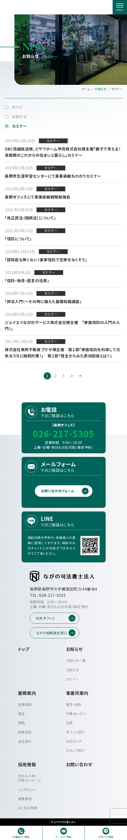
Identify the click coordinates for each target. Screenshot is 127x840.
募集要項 (25, 798)
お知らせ (19, 116)
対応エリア (74, 741)
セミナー (19, 126)
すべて (17, 107)
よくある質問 (27, 807)
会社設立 (25, 741)
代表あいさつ (76, 713)
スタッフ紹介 (75, 750)
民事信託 (25, 732)
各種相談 (25, 704)
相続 (21, 722)
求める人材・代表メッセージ (29, 778)
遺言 (21, 713)
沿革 (69, 722)
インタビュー (27, 789)
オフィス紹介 (75, 732)
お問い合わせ (79, 764)
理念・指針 (74, 704)
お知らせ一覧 (76, 660)
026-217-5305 (63, 433)
